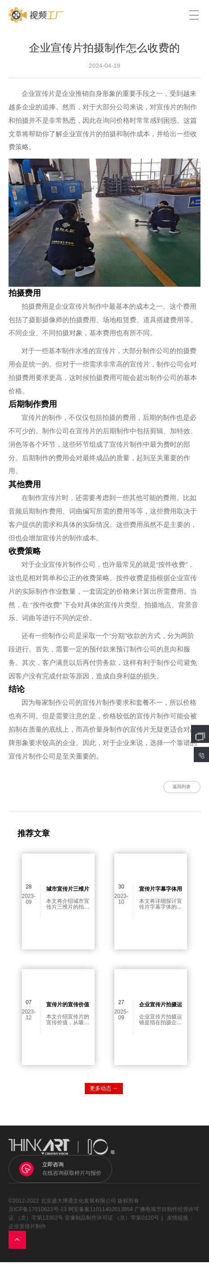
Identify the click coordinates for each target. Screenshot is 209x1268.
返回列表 (172, 790)
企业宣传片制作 (27, 1232)
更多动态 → (104, 1094)
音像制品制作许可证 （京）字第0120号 (112, 1224)
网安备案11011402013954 (100, 1215)
